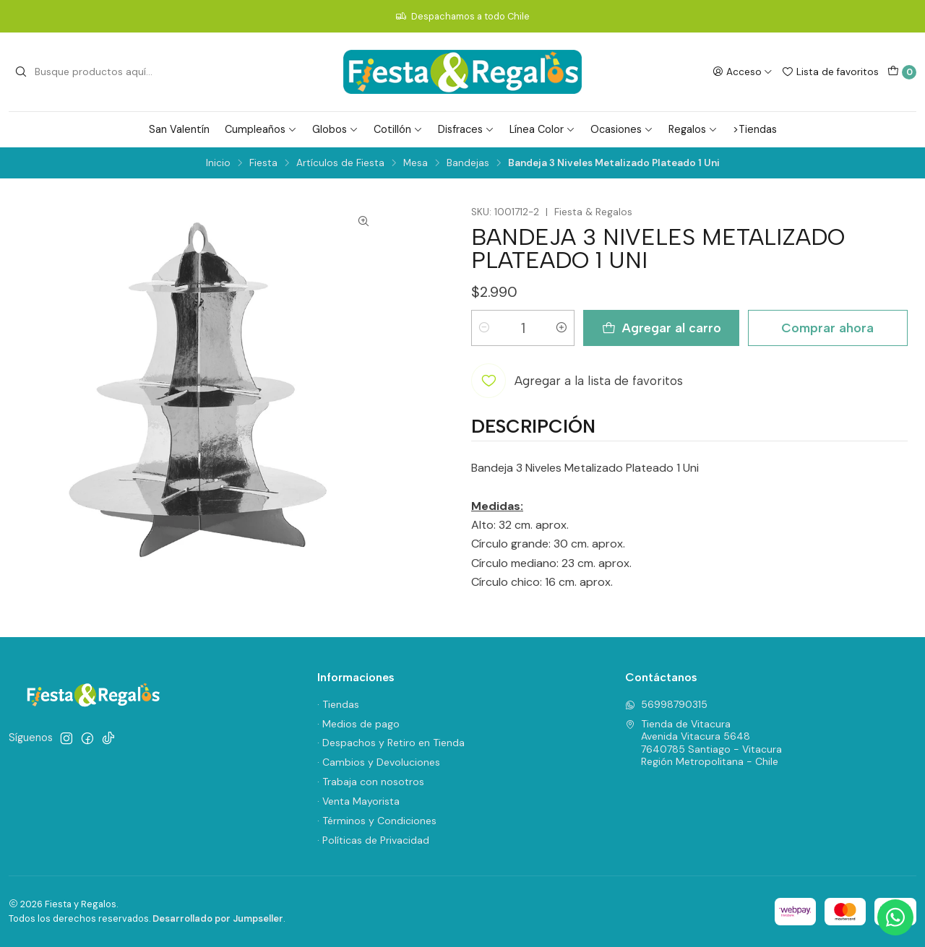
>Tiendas (755, 129)
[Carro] (901, 72)
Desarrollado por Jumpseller (217, 918)
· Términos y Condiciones (376, 820)
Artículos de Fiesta (340, 163)
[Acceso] (742, 71)
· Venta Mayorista (358, 801)
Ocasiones (621, 129)
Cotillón (398, 129)
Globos (335, 129)
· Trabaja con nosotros (370, 781)
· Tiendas (338, 704)
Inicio (218, 163)
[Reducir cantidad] (484, 328)
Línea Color (542, 129)
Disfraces (466, 129)
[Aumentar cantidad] (561, 328)
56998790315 (666, 704)
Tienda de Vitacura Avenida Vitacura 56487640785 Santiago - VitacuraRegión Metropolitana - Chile (703, 743)
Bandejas (468, 163)
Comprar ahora (827, 327)
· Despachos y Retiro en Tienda (391, 742)
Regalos (693, 129)
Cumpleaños (261, 129)
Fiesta (263, 163)
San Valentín (179, 129)
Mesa (415, 163)
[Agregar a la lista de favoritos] (577, 380)
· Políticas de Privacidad (373, 840)
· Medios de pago (358, 723)
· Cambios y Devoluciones (378, 762)
